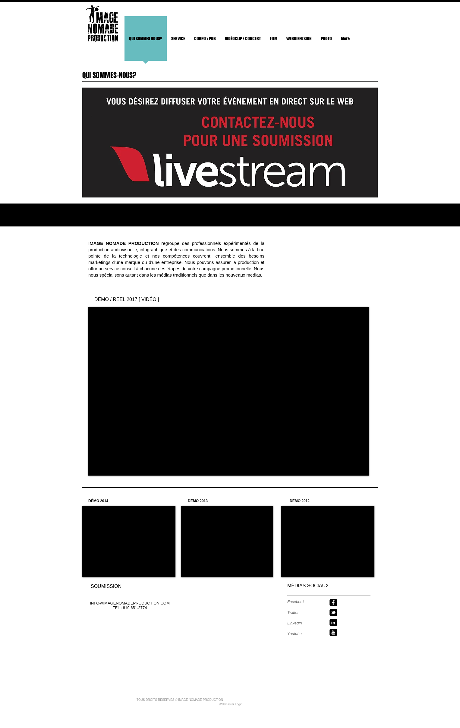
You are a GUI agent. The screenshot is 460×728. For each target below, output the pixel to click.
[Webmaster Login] (230, 704)
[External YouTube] (228, 391)
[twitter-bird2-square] (333, 612)
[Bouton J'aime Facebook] (349, 12)
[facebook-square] (333, 602)
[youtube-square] (333, 632)
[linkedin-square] (333, 622)
